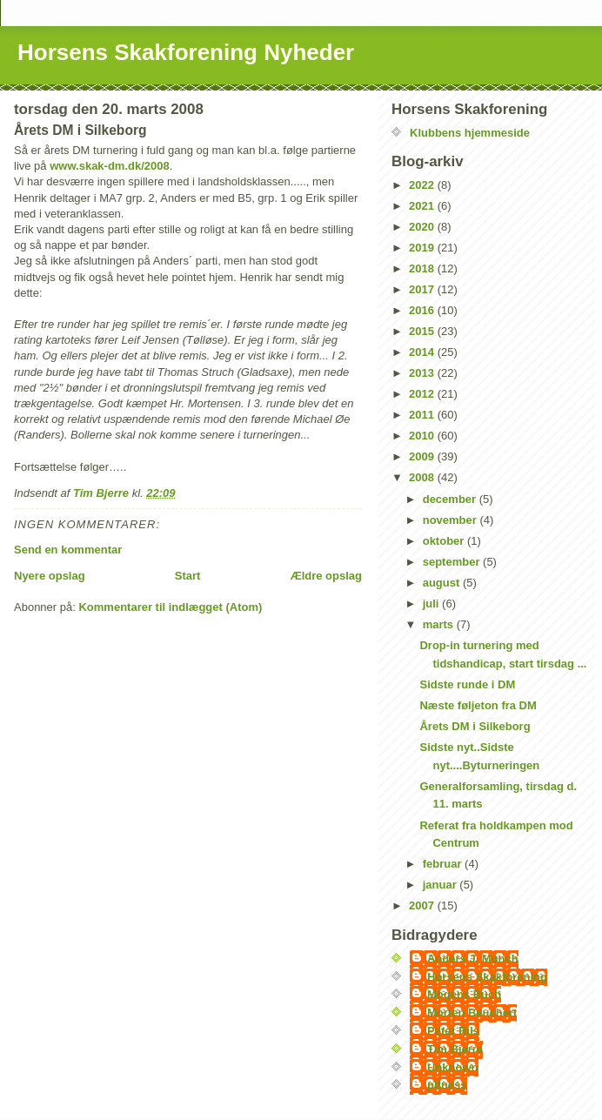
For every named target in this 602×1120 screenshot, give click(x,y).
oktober (445, 540)
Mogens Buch (464, 994)
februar (444, 863)
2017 (423, 289)
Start (188, 575)
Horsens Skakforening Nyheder (185, 52)
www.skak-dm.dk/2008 (110, 165)
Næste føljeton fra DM (477, 705)
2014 (423, 352)
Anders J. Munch (472, 958)
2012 (423, 393)
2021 (423, 205)
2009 (423, 456)
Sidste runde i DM (467, 684)
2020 (423, 226)
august (443, 582)
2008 (423, 477)
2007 (423, 905)
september (453, 561)
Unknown (452, 1067)
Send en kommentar (68, 549)
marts (440, 624)
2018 (423, 268)
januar (441, 884)
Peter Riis (453, 1030)
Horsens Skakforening (487, 976)
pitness (447, 1084)
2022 (423, 184)
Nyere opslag (49, 575)
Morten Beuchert (472, 1012)
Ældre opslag (326, 575)
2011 (423, 414)
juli (432, 603)
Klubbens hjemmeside (470, 132)
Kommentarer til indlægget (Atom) (170, 607)
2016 (423, 310)
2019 (423, 247)
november (451, 519)
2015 (423, 331)
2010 (423, 435)
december (451, 499)
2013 (423, 372)
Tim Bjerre (455, 1049)
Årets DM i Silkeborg (474, 726)
